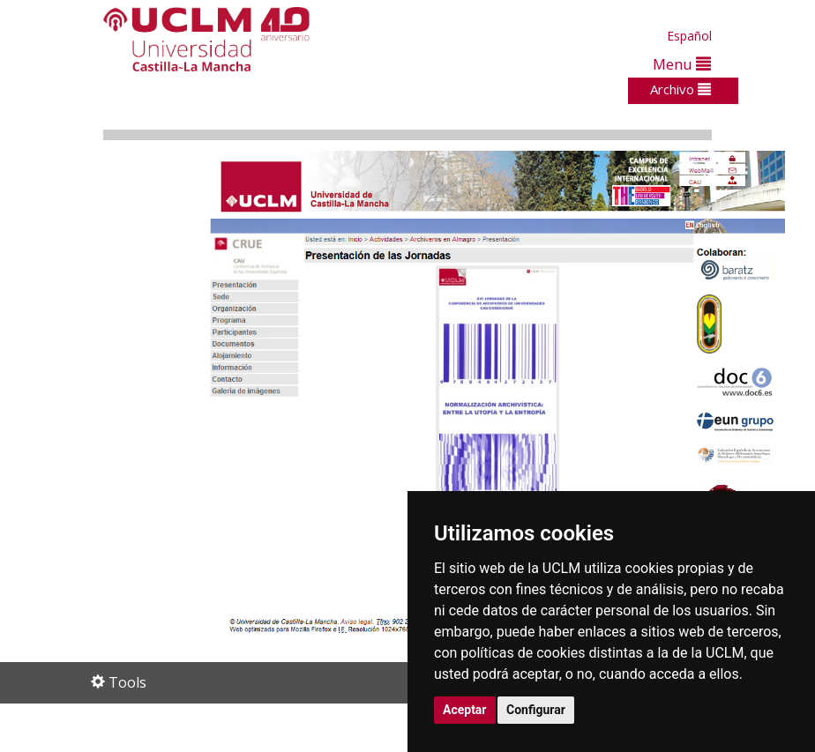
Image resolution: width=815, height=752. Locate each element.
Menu (682, 64)
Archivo (680, 89)
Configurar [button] (535, 710)
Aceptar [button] (465, 710)
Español (689, 35)
